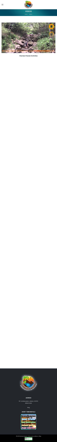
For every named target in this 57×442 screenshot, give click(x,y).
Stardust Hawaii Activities (28, 56)
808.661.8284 (28, 403)
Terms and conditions (33, 436)
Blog (28, 407)
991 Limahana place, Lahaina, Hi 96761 (28, 401)
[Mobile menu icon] (2, 5)
